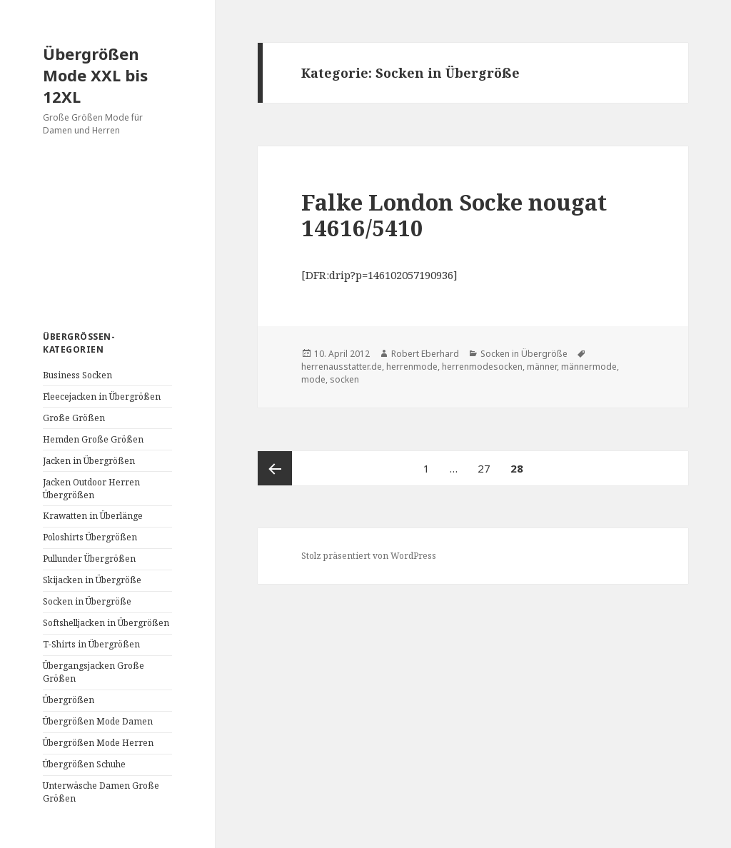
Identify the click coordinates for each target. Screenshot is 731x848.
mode (313, 379)
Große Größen (74, 418)
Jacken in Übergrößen (89, 461)
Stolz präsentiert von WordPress (368, 556)
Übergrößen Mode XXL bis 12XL (95, 75)
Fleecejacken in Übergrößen (102, 396)
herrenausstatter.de (341, 366)
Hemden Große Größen (93, 439)
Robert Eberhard (425, 354)
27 (488, 463)
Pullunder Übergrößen (89, 558)
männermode (589, 366)
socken (344, 379)
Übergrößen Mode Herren (98, 743)
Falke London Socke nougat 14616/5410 (454, 215)
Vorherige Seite (275, 468)
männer (542, 366)
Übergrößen (68, 700)
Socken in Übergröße (87, 601)
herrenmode (412, 366)
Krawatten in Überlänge (93, 516)
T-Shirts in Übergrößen (91, 644)
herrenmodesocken (482, 366)
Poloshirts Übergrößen (90, 537)
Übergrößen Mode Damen (98, 721)
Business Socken (77, 375)
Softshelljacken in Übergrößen (106, 623)
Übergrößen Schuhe (84, 764)
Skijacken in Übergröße (92, 580)
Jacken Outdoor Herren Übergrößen (91, 488)
